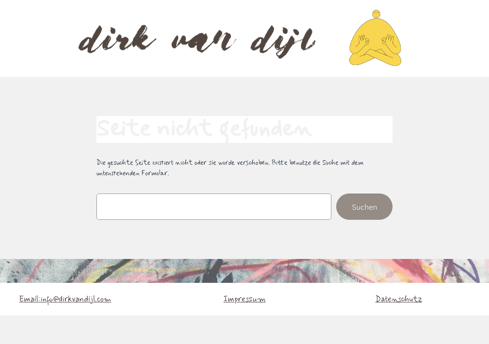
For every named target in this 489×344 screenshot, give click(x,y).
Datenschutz (398, 299)
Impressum (244, 299)
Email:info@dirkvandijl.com (65, 299)
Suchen (364, 206)
